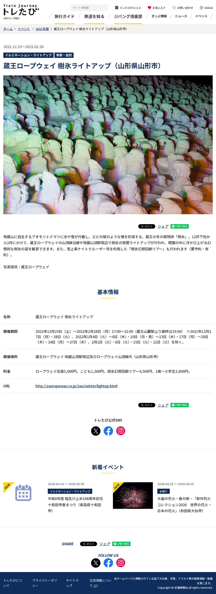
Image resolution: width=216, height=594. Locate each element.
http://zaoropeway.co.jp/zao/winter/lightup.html (76, 385)
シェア (163, 226)
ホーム (8, 29)
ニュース (181, 16)
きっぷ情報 (159, 16)
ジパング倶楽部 (128, 16)
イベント (201, 16)
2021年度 (42, 29)
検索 (104, 8)
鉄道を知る (94, 16)
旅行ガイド (65, 16)
